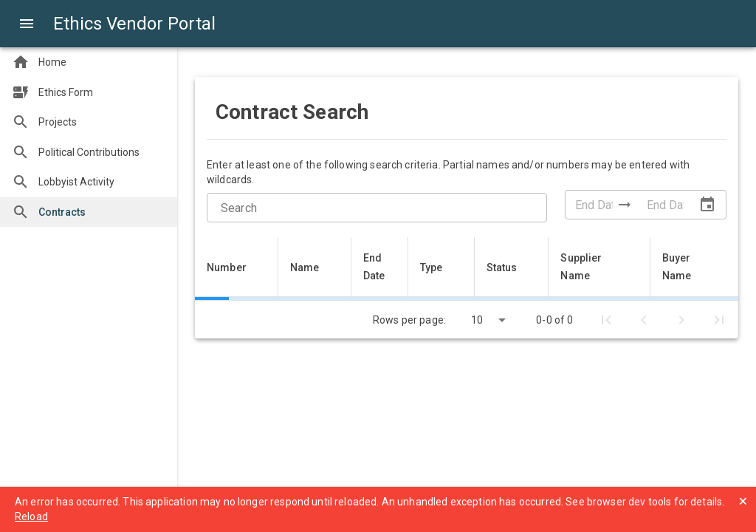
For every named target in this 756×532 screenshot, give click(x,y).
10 (477, 320)
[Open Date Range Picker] (707, 204)
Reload (31, 516)
